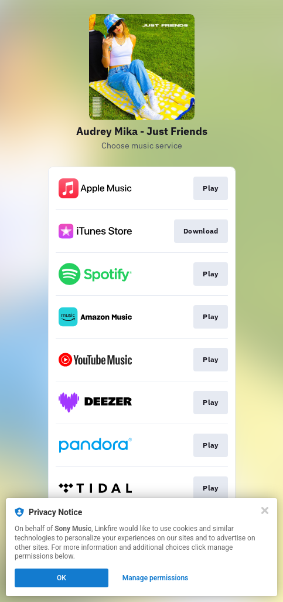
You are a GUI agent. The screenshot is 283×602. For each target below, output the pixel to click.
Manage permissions (155, 578)
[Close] (264, 510)
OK (61, 578)
